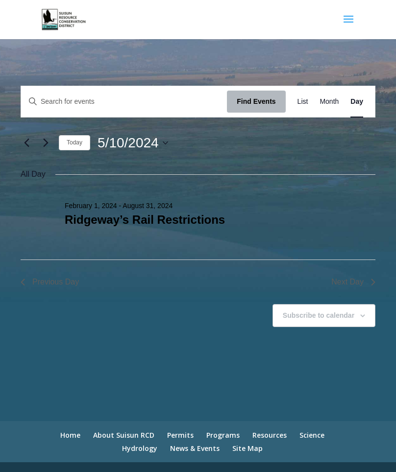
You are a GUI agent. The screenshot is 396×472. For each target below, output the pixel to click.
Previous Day (50, 282)
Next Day (353, 282)
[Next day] (45, 143)
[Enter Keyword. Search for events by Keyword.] (124, 101)
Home (70, 435)
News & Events (195, 448)
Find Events (256, 101)
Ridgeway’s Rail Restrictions (145, 219)
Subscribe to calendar (318, 315)
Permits (180, 435)
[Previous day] (26, 143)
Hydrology (139, 448)
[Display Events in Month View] (329, 101)
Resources (269, 435)
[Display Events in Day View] (356, 101)
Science (311, 435)
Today (74, 142)
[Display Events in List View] (302, 101)
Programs (223, 435)
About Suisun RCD (123, 435)
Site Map (247, 448)
